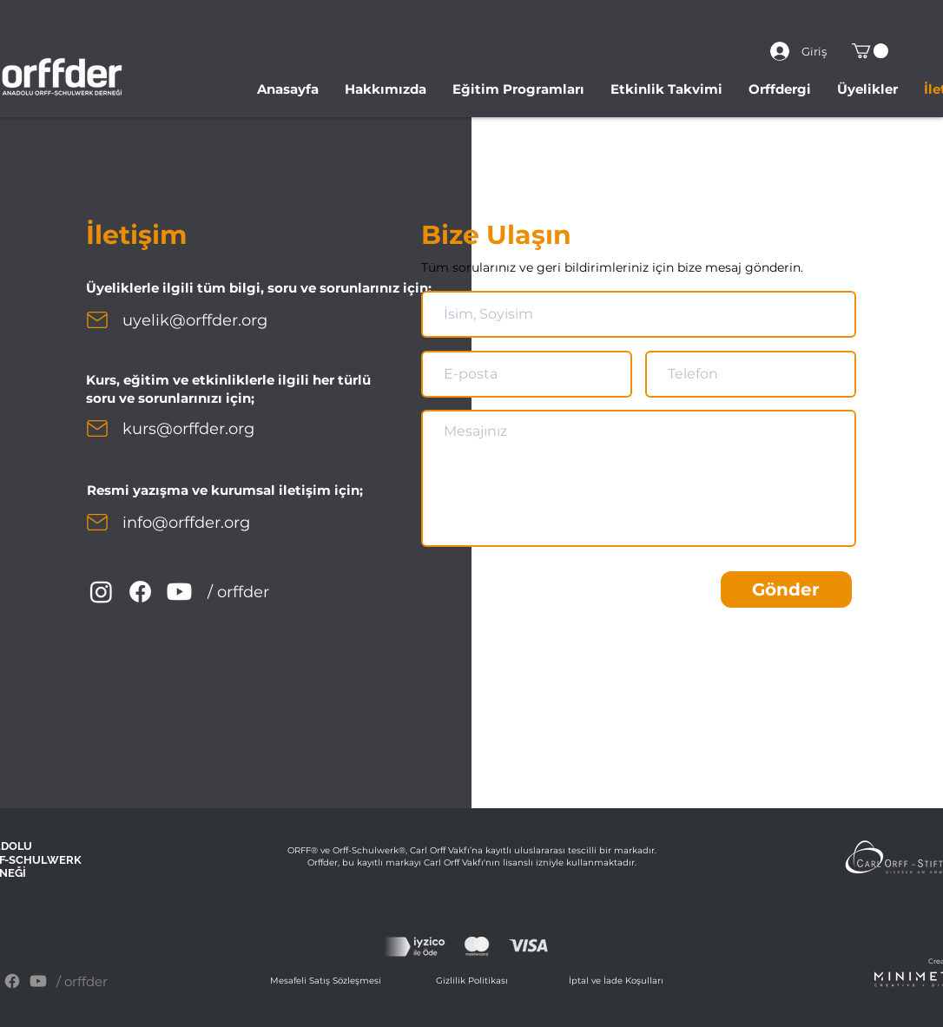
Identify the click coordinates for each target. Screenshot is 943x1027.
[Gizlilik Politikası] (473, 981)
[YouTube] (179, 591)
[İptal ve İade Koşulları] (617, 981)
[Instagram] (101, 591)
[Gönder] (786, 589)
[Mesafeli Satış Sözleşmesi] (327, 981)
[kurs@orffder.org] (200, 428)
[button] (870, 50)
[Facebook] (140, 591)
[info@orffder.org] (200, 522)
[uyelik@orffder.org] (211, 320)
